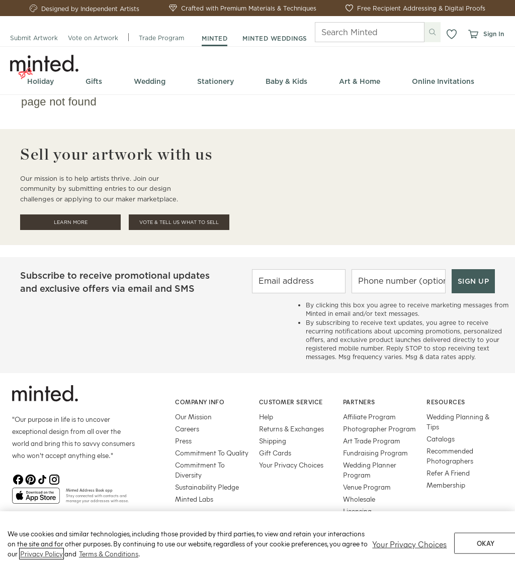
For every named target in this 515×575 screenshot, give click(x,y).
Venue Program (367, 487)
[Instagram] (54, 480)
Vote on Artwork (93, 38)
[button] (452, 34)
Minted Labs (194, 499)
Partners (359, 402)
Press (183, 440)
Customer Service (291, 402)
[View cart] (473, 34)
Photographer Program (379, 428)
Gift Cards (275, 452)
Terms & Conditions (108, 565)
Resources (445, 402)
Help (266, 416)
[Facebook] (18, 480)
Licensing (357, 511)
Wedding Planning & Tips (457, 421)
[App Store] (36, 500)
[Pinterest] (30, 480)
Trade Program (161, 38)
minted (214, 38)
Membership (445, 485)
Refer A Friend (448, 473)
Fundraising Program (375, 452)
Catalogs (440, 438)
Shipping (272, 440)
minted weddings (274, 38)
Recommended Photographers (449, 456)
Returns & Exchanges (291, 428)
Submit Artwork (34, 38)
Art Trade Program (371, 440)
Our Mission (193, 416)
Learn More (71, 222)
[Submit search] (432, 32)
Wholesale (359, 499)
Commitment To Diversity (200, 470)
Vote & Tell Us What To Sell (179, 222)
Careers (187, 428)
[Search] (355, 32)
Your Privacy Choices (291, 465)
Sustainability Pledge (207, 487)
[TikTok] (42, 480)
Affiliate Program (369, 416)
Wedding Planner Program (369, 470)
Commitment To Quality (211, 452)
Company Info (199, 402)
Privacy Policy (41, 565)
